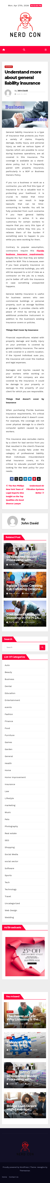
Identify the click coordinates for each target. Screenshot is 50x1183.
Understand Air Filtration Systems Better (35, 489)
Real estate (11, 833)
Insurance (10, 784)
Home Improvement (15, 777)
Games (8, 742)
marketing (10, 805)
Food (7, 728)
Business (8, 66)
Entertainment (12, 700)
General (9, 756)
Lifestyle (9, 798)
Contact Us (13, 1177)
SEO (7, 840)
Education (10, 693)
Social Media (11, 854)
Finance (9, 721)
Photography (11, 826)
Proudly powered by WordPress (16, 1167)
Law (7, 791)
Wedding (9, 917)
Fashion (9, 714)
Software (9, 868)
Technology (11, 889)
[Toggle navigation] (45, 50)
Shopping (10, 847)
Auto (7, 665)
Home (8, 770)
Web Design (11, 910)
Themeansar (25, 1171)
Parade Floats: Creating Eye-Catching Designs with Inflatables (24, 589)
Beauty (8, 672)
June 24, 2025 (16, 1114)
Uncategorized (12, 903)
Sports (8, 875)
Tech (7, 882)
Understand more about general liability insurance (23, 77)
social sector (11, 861)
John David (23, 90)
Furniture (10, 735)
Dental (8, 686)
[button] (24, 50)
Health (8, 763)
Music (8, 812)
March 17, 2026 (16, 1024)
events (8, 707)
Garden (8, 749)
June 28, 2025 (16, 1084)
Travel (8, 896)
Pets (7, 819)
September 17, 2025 (18, 1050)
